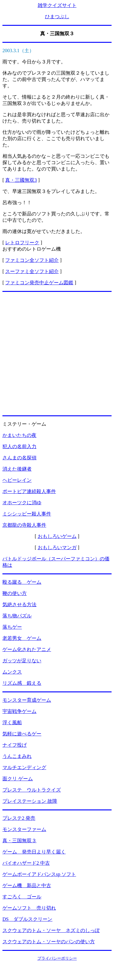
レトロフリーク (22, 242)
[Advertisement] (57, 353)
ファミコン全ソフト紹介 (32, 260)
